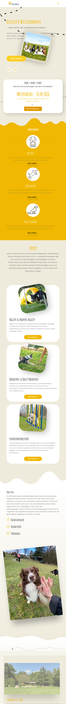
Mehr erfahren (16, 58)
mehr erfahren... (33, 163)
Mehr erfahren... (33, 108)
